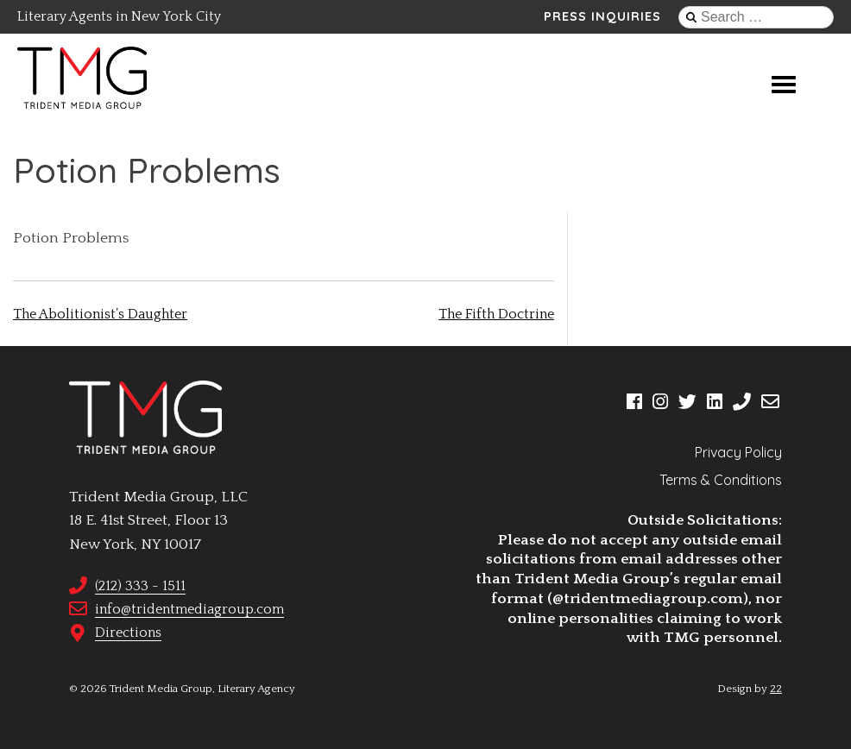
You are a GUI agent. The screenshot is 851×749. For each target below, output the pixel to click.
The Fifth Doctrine (496, 314)
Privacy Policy (738, 452)
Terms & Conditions (720, 479)
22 (776, 689)
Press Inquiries (602, 16)
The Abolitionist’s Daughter (100, 314)
